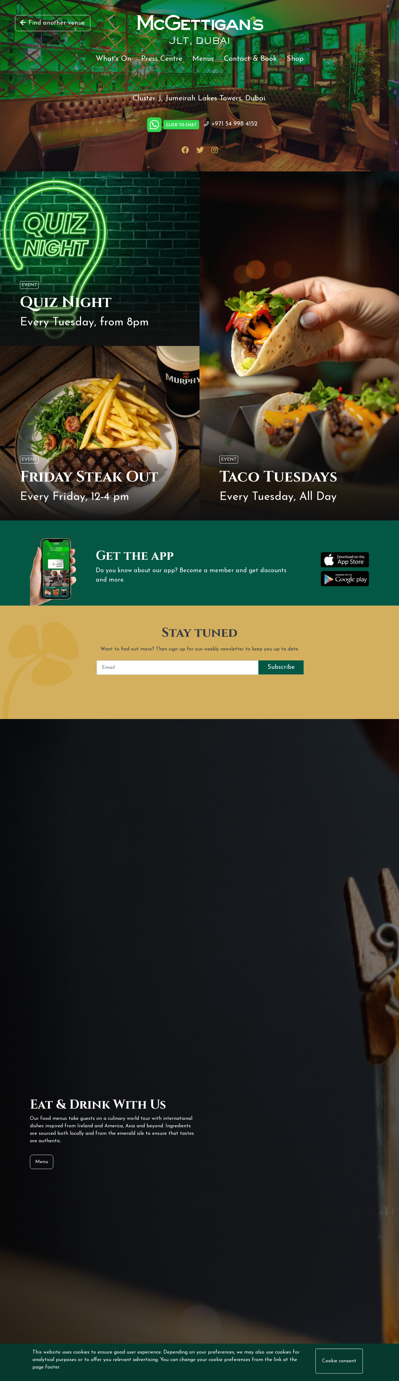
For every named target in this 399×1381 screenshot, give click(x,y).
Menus (203, 59)
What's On (113, 59)
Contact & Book (250, 59)
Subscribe (281, 667)
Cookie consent (339, 1361)
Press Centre (161, 59)
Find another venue (52, 22)
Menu (41, 1161)
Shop (295, 59)
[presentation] (199, 687)
